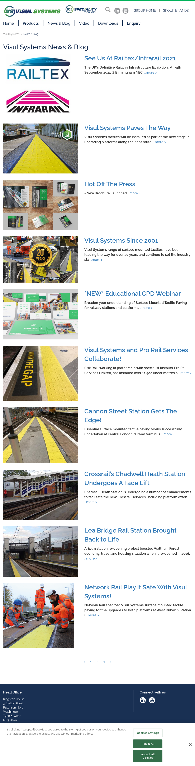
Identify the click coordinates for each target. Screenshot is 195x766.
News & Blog (59, 23)
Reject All (148, 745)
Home (8, 23)
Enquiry (134, 23)
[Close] (190, 746)
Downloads (108, 23)
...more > (150, 72)
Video (84, 23)
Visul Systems (11, 34)
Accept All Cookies (148, 758)
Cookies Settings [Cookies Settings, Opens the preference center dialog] (148, 734)
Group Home (145, 11)
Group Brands (176, 11)
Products (31, 23)
